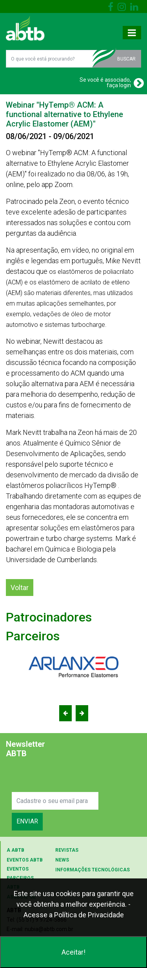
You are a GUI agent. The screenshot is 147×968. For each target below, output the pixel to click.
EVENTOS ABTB (25, 860)
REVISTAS (66, 850)
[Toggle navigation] (132, 32)
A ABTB (15, 850)
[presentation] (71, 776)
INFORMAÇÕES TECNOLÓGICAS (92, 870)
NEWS (62, 860)
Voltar (20, 587)
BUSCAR (126, 59)
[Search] (55, 801)
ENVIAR (27, 821)
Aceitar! (73, 952)
